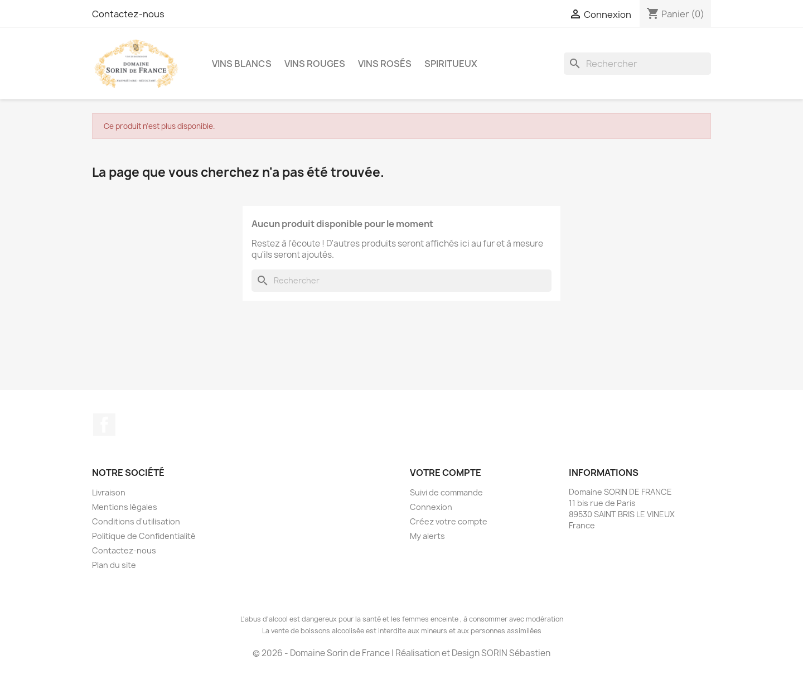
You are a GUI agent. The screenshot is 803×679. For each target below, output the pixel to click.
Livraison (108, 492)
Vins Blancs (242, 63)
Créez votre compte (448, 521)
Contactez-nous (128, 14)
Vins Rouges (314, 63)
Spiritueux (450, 63)
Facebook (104, 424)
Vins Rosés (385, 63)
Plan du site (114, 565)
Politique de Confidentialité (144, 536)
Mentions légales (124, 507)
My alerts (427, 536)
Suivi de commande (446, 492)
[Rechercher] (637, 63)
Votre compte (445, 472)
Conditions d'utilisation (136, 521)
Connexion (431, 507)
